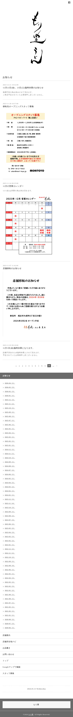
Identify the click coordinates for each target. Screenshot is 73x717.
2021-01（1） (10, 615)
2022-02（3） (10, 586)
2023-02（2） (10, 541)
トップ (5, 661)
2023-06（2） (10, 524)
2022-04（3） (10, 578)
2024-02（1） (10, 491)
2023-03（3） (10, 536)
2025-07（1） (10, 420)
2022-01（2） (10, 590)
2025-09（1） (10, 412)
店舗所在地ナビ (9, 642)
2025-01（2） (10, 445)
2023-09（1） (10, 512)
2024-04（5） (10, 483)
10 (49, 366)
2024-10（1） (10, 458)
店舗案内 (6, 635)
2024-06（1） (10, 474)
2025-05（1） (10, 429)
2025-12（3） (10, 400)
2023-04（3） (10, 532)
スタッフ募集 (8, 673)
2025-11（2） (10, 404)
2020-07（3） (10, 624)
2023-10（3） (10, 507)
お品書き (6, 648)
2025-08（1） (10, 416)
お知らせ (6, 376)
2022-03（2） (10, 582)
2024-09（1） (10, 462)
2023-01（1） (10, 545)
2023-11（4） (10, 503)
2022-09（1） (10, 561)
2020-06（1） (10, 628)
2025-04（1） (10, 433)
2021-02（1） (10, 611)
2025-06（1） (10, 425)
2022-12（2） (10, 549)
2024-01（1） (10, 495)
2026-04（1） (10, 383)
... (53, 366)
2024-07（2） (10, 470)
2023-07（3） (10, 520)
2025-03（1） (10, 437)
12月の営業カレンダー (13, 186)
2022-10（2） (10, 557)
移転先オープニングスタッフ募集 (18, 106)
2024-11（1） (10, 454)
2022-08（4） (10, 565)
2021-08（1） (10, 599)
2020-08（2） (10, 619)
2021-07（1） (10, 603)
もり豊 (30, 714)
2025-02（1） (10, 441)
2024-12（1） (10, 449)
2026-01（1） (10, 396)
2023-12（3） (10, 499)
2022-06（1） (10, 570)
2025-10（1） (10, 408)
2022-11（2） (10, 553)
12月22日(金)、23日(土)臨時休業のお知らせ (23, 88)
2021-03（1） (10, 607)
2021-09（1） (10, 594)
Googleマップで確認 (11, 667)
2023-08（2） (10, 516)
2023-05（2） (10, 528)
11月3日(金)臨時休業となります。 (18, 348)
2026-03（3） (10, 387)
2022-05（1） (10, 574)
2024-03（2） (10, 487)
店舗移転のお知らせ (12, 268)
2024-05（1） (10, 478)
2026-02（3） (10, 391)
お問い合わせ (8, 654)
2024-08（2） (10, 466)
